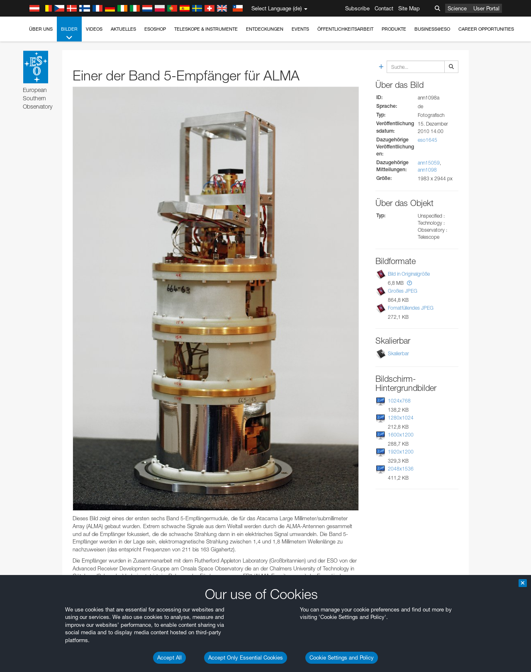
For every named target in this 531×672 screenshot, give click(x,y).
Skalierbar (398, 353)
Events (300, 29)
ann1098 (427, 170)
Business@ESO (432, 29)
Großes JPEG (402, 291)
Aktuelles (123, 29)
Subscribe (357, 8)
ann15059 (429, 163)
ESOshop (155, 29)
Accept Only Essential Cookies (245, 657)
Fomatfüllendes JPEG (411, 308)
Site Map (409, 8)
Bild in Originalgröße (409, 274)
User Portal (486, 8)
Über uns (41, 29)
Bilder (69, 33)
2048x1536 (401, 469)
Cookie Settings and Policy (341, 657)
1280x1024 (401, 418)
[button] (409, 283)
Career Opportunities (486, 29)
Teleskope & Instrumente (206, 29)
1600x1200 (401, 435)
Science (457, 8)
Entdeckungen (264, 29)
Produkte (394, 29)
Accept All (169, 657)
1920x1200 (401, 452)
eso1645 (427, 140)
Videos (94, 29)
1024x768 (399, 401)
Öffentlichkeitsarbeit (345, 29)
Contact (384, 8)
